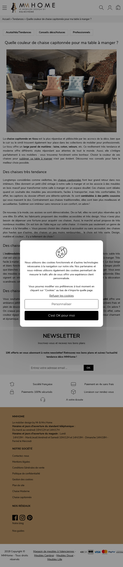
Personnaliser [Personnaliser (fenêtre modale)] (62, 304)
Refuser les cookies (61, 295)
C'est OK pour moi (61, 315)
